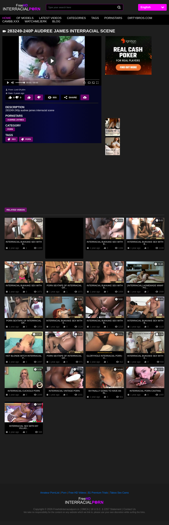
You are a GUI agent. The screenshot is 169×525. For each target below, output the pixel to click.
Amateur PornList (49, 496)
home (6, 17)
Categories (68, 17)
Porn (64, 496)
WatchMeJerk (11, 20)
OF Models (22, 17)
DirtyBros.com (124, 17)
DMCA (84, 512)
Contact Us (129, 512)
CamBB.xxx (147, 17)
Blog (30, 20)
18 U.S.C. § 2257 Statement (106, 512)
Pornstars (100, 17)
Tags (84, 17)
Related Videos (18, 209)
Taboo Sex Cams (119, 496)
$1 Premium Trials (98, 496)
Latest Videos (44, 17)
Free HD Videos (77, 496)
